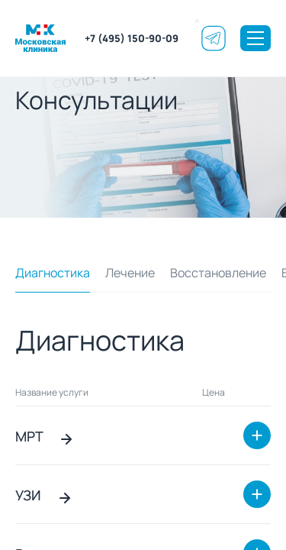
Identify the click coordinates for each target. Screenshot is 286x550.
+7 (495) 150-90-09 (131, 38)
